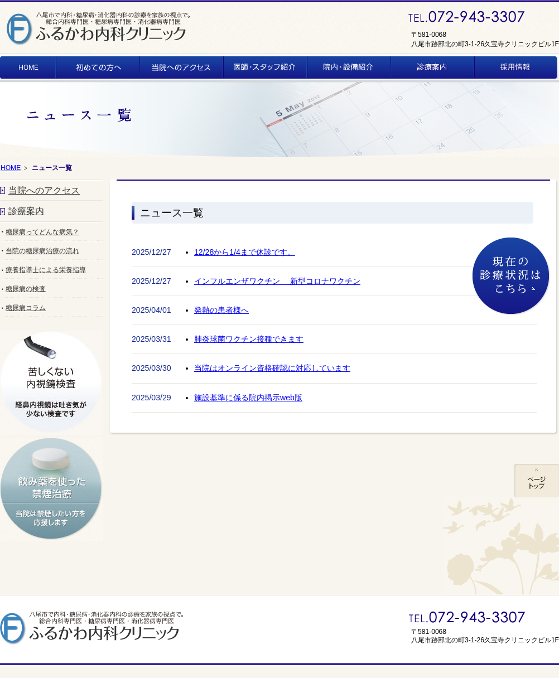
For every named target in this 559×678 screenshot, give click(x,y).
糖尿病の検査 (26, 289)
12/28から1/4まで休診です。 (244, 252)
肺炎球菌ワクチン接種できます (248, 339)
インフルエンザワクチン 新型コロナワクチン (277, 281)
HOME (11, 168)
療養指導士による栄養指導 (46, 270)
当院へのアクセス (44, 190)
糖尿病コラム (26, 308)
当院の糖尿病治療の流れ (42, 251)
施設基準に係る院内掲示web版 (248, 397)
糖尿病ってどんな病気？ (42, 232)
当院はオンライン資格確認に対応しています (272, 368)
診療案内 (26, 211)
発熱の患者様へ (221, 310)
